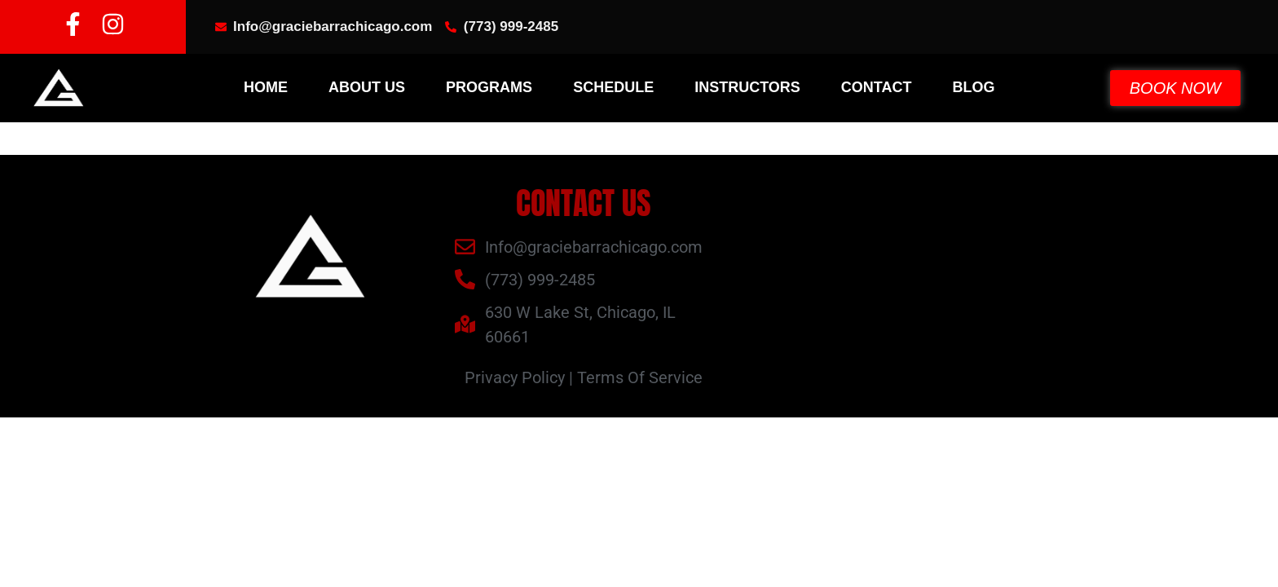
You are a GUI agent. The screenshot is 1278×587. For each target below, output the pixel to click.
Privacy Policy (515, 377)
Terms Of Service (640, 377)
